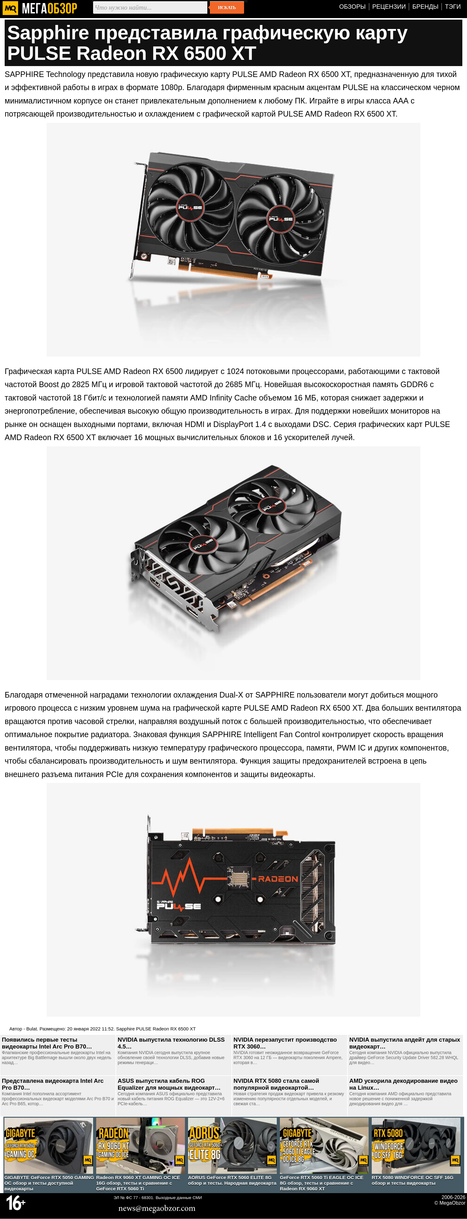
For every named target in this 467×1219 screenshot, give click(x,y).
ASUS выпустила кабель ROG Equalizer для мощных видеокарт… (169, 1084)
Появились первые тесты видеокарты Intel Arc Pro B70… (47, 1043)
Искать (227, 7)
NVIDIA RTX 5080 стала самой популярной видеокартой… (276, 1084)
